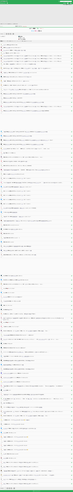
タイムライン (25, 26)
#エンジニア (19, 41)
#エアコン (15, 41)
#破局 (16, 26)
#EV (12, 41)
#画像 (25, 41)
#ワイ (5, 41)
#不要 (7, 41)
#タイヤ (27, 41)
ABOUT (64, 3)
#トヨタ (30, 41)
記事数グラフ (42, 28)
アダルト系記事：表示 (67, 4)
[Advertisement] (34, 14)
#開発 (22, 41)
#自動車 (10, 41)
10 (13, 33)
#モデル (20, 26)
